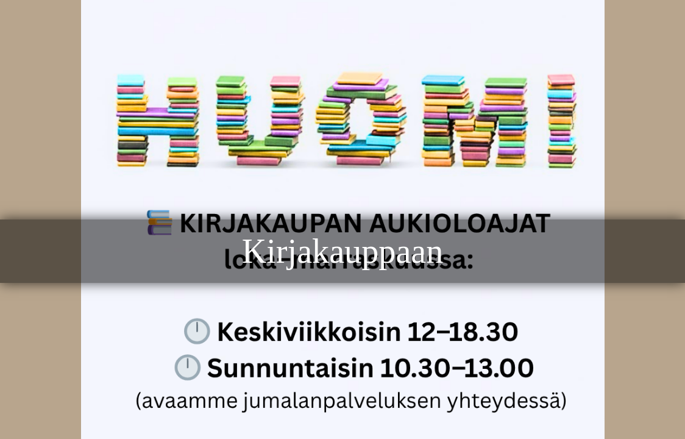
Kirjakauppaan (343, 251)
